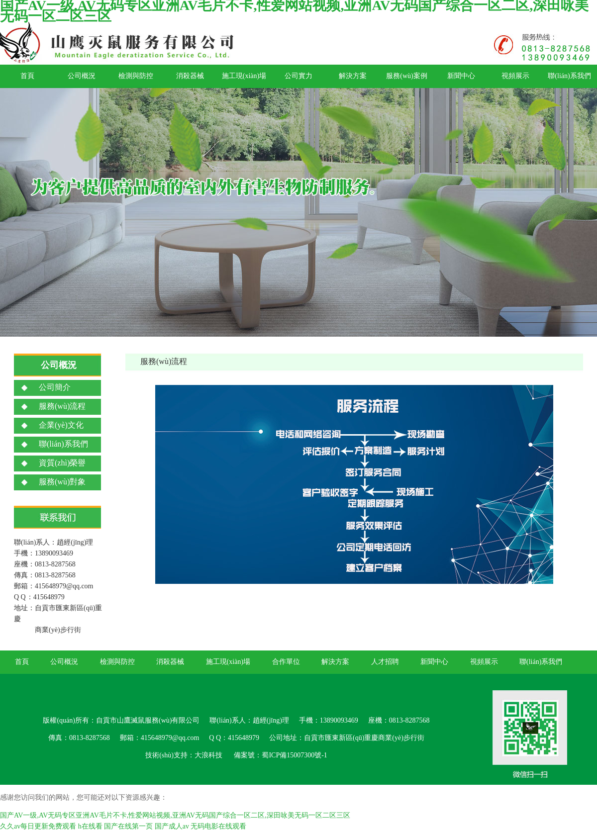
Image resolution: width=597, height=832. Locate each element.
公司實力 (298, 76)
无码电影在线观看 (218, 826)
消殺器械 (190, 76)
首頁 (27, 76)
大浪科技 (208, 755)
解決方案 (353, 76)
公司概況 (82, 76)
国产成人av (172, 826)
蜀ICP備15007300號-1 (294, 755)
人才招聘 (385, 661)
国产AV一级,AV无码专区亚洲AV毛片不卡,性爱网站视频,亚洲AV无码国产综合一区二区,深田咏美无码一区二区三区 (175, 815)
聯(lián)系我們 (569, 76)
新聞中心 (461, 76)
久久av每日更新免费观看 (38, 826)
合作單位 (286, 661)
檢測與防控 (135, 76)
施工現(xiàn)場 (244, 76)
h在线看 (90, 826)
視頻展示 (515, 76)
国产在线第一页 (128, 826)
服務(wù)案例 (406, 76)
